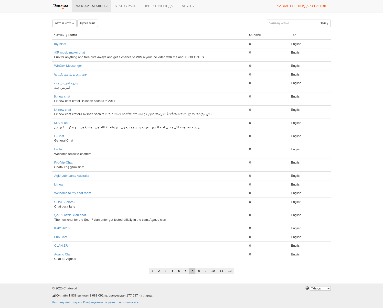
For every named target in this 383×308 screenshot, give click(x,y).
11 (221, 271)
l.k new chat (62, 109)
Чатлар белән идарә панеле (302, 6)
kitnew (58, 184)
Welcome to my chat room (72, 193)
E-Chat (59, 136)
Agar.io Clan (63, 254)
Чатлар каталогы (91, 6)
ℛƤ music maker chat (69, 52)
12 (230, 271)
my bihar (60, 44)
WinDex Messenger (68, 65)
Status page (125, 6)
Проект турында (158, 6)
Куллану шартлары (66, 302)
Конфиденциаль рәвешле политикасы (111, 302)
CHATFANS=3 (64, 202)
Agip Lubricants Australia (71, 175)
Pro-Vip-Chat (63, 162)
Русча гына (87, 23)
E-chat (59, 149)
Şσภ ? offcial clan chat (70, 215)
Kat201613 (62, 228)
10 (213, 271)
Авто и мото (64, 23)
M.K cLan (61, 123)
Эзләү (324, 23)
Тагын (187, 6)
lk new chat (62, 96)
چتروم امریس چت (66, 83)
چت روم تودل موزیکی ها (70, 74)
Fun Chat (60, 237)
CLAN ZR (61, 245)
